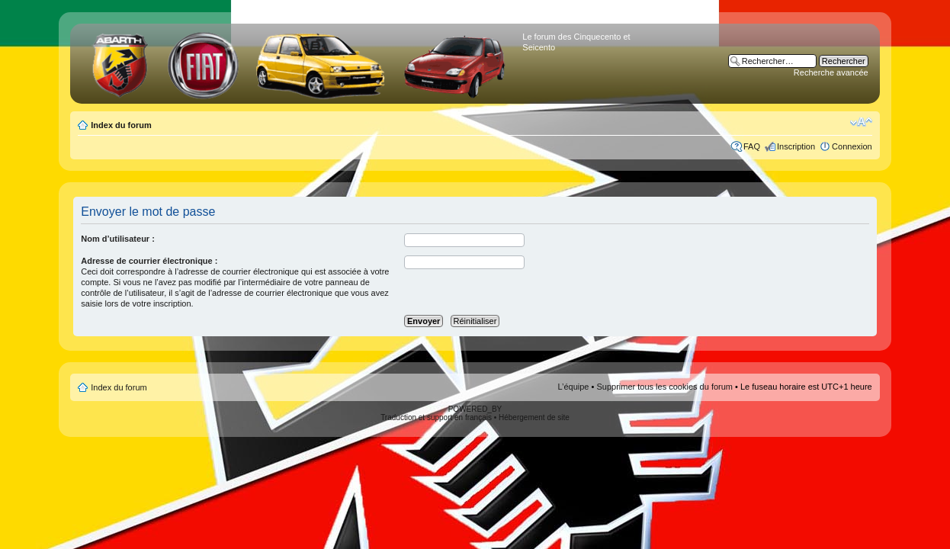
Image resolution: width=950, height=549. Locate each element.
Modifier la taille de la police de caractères (861, 122)
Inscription (796, 146)
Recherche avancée (831, 72)
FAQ (751, 146)
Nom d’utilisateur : (118, 238)
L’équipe (573, 386)
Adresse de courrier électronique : (149, 260)
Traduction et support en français (436, 417)
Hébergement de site (534, 417)
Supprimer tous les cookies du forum (664, 386)
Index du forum (121, 125)
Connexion (852, 146)
